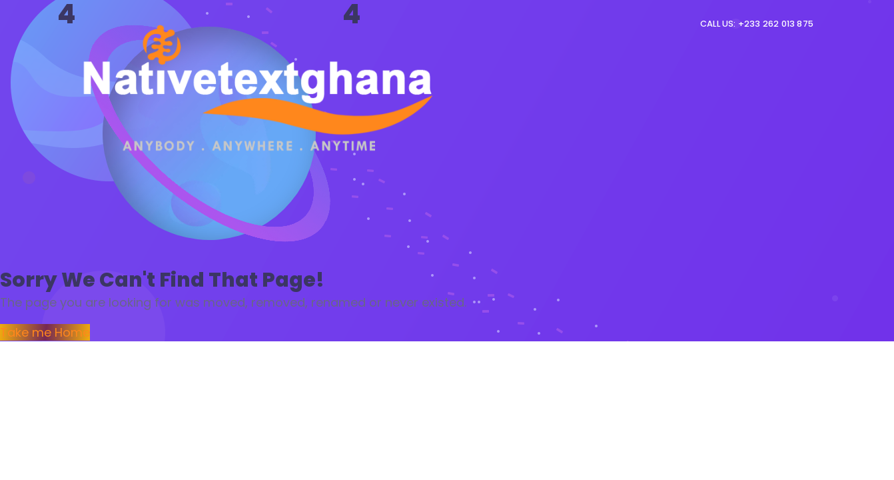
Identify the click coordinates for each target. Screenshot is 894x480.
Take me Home (45, 332)
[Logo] (260, 86)
